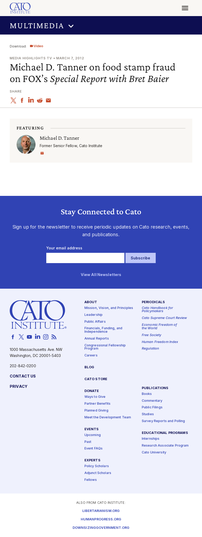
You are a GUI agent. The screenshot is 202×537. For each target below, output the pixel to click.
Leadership (93, 314)
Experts (92, 460)
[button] (101, 25)
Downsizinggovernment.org (101, 527)
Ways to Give (95, 397)
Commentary (152, 400)
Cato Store (95, 379)
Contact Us (23, 376)
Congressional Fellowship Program (105, 347)
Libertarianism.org (101, 510)
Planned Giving (96, 410)
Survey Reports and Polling (163, 421)
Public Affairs (95, 321)
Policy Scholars (96, 466)
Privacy (18, 386)
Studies (148, 414)
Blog (89, 367)
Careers (91, 355)
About (90, 302)
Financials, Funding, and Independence (103, 330)
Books (147, 393)
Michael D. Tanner (59, 138)
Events (91, 429)
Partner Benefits (97, 403)
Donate (91, 391)
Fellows (90, 480)
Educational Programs (165, 433)
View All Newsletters (101, 275)
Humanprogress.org (101, 519)
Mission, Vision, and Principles (108, 307)
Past (88, 441)
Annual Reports (96, 338)
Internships (151, 439)
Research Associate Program (165, 445)
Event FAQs (93, 448)
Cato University (154, 452)
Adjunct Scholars (97, 473)
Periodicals (153, 302)
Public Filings (152, 407)
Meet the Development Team (107, 417)
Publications (155, 388)
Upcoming (92, 435)
